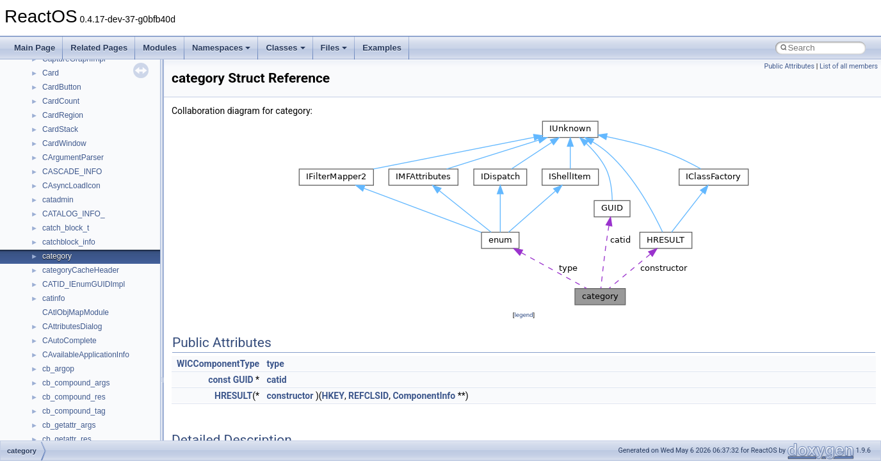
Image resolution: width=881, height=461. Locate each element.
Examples (381, 48)
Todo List (37, 281)
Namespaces (221, 48)
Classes (285, 48)
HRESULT (233, 396)
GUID (243, 380)
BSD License (44, 252)
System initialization (55, 196)
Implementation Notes (59, 238)
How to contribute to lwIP (64, 112)
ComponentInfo (423, 396)
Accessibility (63, 407)
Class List (48, 351)
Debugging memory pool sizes (73, 154)
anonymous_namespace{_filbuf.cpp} (104, 421)
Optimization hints (52, 224)
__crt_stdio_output (74, 379)
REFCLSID (368, 396)
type (275, 364)
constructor (290, 396)
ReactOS (27, 69)
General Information (56, 267)
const (219, 380)
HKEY (333, 396)
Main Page (34, 48)
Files (334, 48)
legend (523, 314)
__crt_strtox (62, 393)
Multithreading (46, 210)
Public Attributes (789, 66)
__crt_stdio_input (71, 365)
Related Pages (98, 48)
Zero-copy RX (45, 182)
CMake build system (56, 126)
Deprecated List (49, 295)
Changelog (40, 97)
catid (277, 380)
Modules (160, 48)
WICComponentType (218, 364)
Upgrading (39, 83)
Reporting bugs (48, 168)
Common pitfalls (49, 140)
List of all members (849, 66)
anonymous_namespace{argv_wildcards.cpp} (119, 436)
